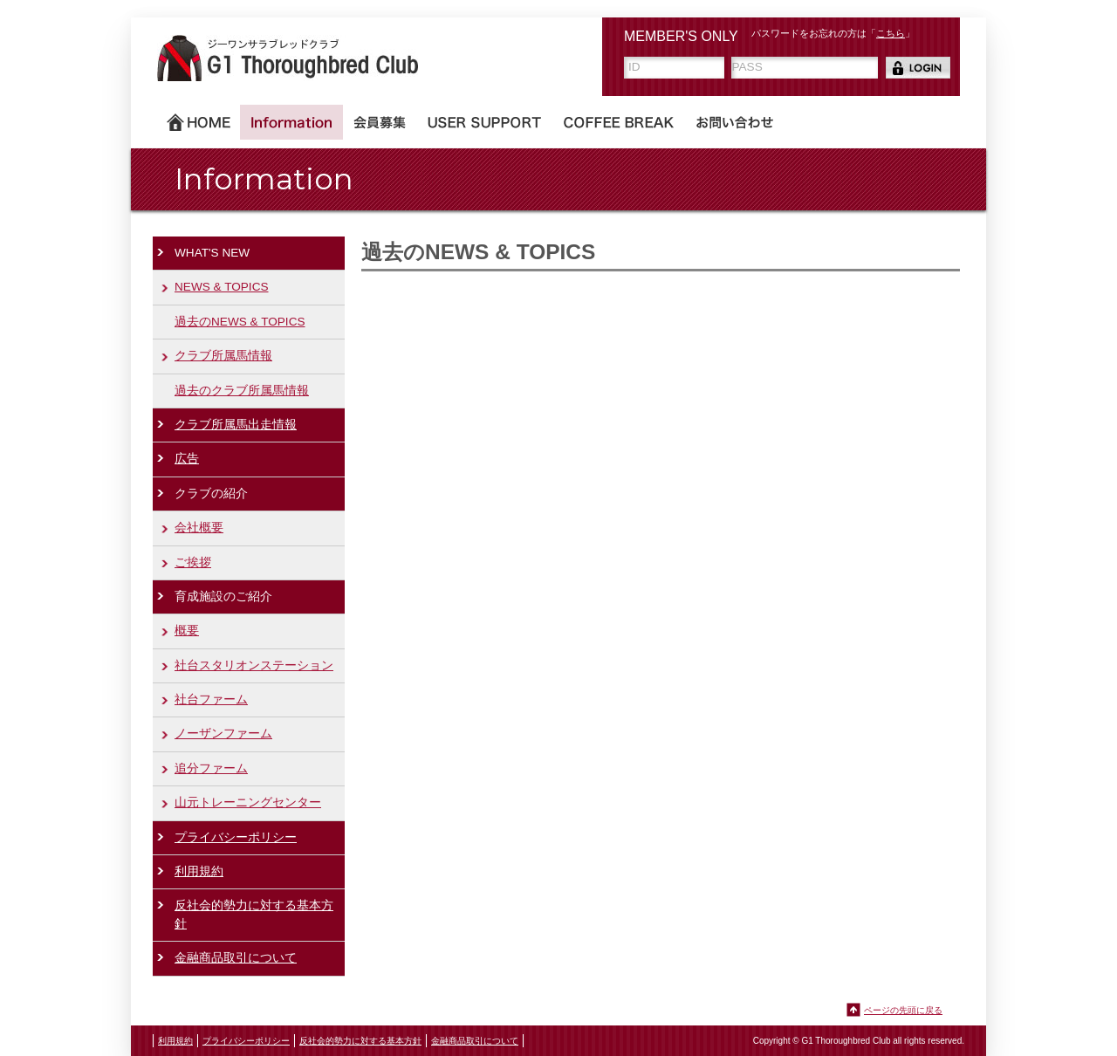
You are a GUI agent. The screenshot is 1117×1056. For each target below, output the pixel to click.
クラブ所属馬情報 (223, 355)
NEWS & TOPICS (222, 286)
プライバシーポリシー (236, 837)
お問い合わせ (735, 122)
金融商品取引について (236, 957)
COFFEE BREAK (618, 122)
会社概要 (199, 527)
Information (291, 122)
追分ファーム (211, 768)
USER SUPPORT (484, 122)
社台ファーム (211, 699)
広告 (187, 458)
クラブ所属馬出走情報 (236, 424)
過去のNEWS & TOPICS (240, 321)
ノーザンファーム (223, 733)
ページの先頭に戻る (903, 1010)
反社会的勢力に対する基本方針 (254, 914)
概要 (187, 630)
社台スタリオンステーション (254, 665)
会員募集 (379, 122)
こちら (890, 33)
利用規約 (199, 871)
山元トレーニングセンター (248, 802)
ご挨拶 (193, 562)
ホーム (198, 122)
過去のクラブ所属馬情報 (242, 390)
